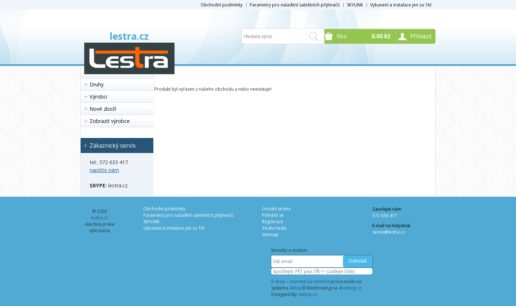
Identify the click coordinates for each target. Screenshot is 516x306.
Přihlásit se (273, 215)
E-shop (278, 281)
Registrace (272, 222)
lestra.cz (129, 36)
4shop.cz (308, 294)
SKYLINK (355, 5)
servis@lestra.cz (388, 232)
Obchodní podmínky (222, 5)
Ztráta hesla (274, 228)
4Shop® (297, 288)
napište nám (104, 170)
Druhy (97, 84)
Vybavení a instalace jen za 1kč (401, 5)
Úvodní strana (276, 209)
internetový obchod (310, 281)
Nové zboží (103, 108)
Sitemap (270, 234)
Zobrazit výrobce (110, 121)
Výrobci (98, 96)
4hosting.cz (349, 288)
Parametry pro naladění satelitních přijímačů (295, 5)
